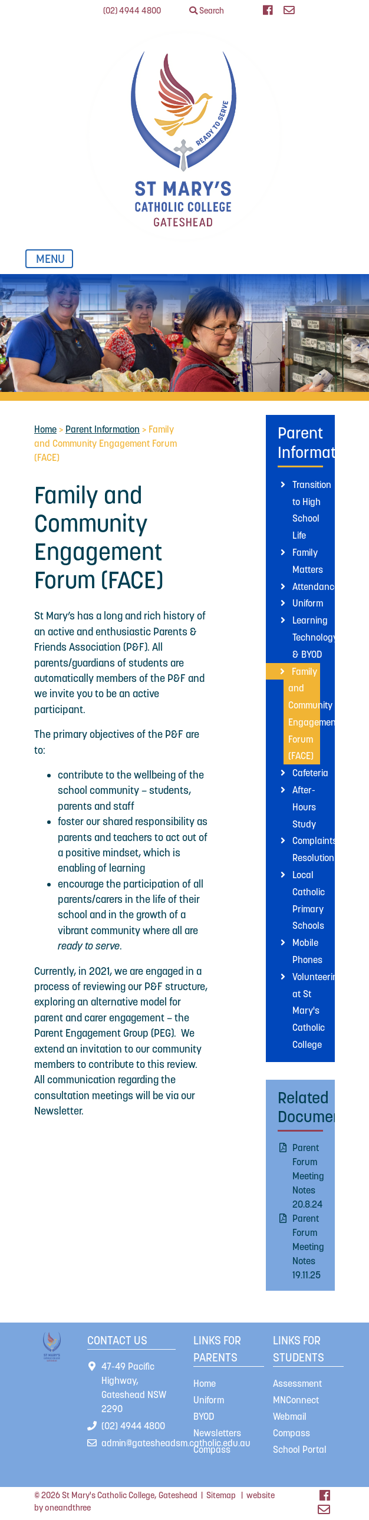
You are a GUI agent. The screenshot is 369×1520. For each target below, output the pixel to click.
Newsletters (217, 1433)
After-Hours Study (304, 807)
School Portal (300, 1449)
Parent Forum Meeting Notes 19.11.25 (308, 1246)
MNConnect (296, 1400)
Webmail (290, 1416)
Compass (211, 1449)
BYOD (203, 1416)
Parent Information (102, 429)
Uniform (307, 603)
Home (45, 429)
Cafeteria (310, 773)
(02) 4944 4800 (132, 10)
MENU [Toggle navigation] (53, 258)
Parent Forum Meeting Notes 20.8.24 (308, 1176)
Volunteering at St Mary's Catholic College (317, 1010)
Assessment (297, 1383)
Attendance (315, 586)
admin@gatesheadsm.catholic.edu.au (176, 1443)
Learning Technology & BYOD (315, 637)
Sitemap (221, 1495)
